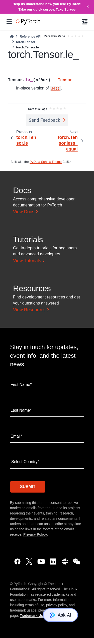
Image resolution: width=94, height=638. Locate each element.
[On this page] (84, 21)
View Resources (29, 309)
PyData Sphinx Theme (46, 162)
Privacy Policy (35, 534)
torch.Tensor (25, 42)
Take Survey (66, 9)
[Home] (12, 36)
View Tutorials (27, 260)
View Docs (23, 211)
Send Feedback (44, 120)
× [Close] (87, 6)
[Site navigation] (9, 21)
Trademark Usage (34, 616)
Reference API (30, 36)
